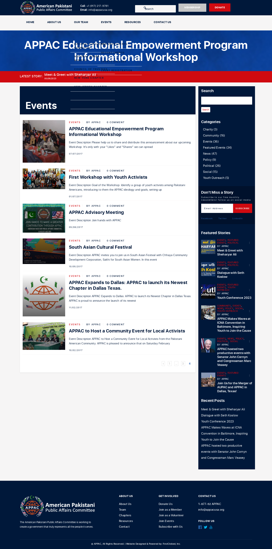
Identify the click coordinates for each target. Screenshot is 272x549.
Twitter (222, 218)
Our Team (81, 23)
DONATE (229, 8)
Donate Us (165, 504)
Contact (124, 527)
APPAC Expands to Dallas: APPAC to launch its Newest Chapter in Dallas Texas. (128, 285)
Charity (208, 129)
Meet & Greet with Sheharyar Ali (70, 74)
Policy (207, 160)
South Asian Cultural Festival (100, 247)
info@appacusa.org (211, 510)
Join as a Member (170, 510)
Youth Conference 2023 (234, 298)
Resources (132, 23)
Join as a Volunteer (171, 515)
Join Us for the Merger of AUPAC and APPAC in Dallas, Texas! (234, 387)
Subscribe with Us (171, 527)
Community (211, 135)
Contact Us (162, 23)
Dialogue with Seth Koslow (230, 275)
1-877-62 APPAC (209, 504)
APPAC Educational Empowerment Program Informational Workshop (116, 131)
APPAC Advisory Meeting (96, 212)
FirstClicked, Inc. (172, 544)
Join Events (166, 521)
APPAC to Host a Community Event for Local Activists (127, 331)
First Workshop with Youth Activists (108, 177)
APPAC (96, 122)
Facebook (207, 218)
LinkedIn (237, 218)
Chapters (125, 515)
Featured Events (214, 147)
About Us (54, 23)
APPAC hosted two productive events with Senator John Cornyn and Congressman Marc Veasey (234, 357)
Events (106, 23)
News (207, 153)
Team (122, 510)
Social (207, 172)
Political (208, 166)
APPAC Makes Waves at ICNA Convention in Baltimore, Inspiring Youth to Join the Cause (234, 325)
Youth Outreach (213, 178)
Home (30, 23)
